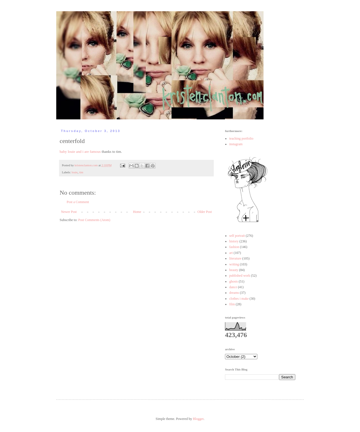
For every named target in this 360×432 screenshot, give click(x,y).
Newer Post (69, 212)
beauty (233, 270)
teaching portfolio (241, 138)
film (232, 304)
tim (81, 172)
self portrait (237, 236)
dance (233, 287)
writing (234, 264)
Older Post (204, 212)
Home (137, 212)
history (233, 241)
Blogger (198, 419)
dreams (234, 293)
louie (74, 172)
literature (235, 258)
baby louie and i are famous (80, 151)
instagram (235, 144)
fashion (234, 247)
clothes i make (239, 299)
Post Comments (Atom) (94, 220)
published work (239, 276)
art (231, 253)
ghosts (233, 281)
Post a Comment (78, 202)
